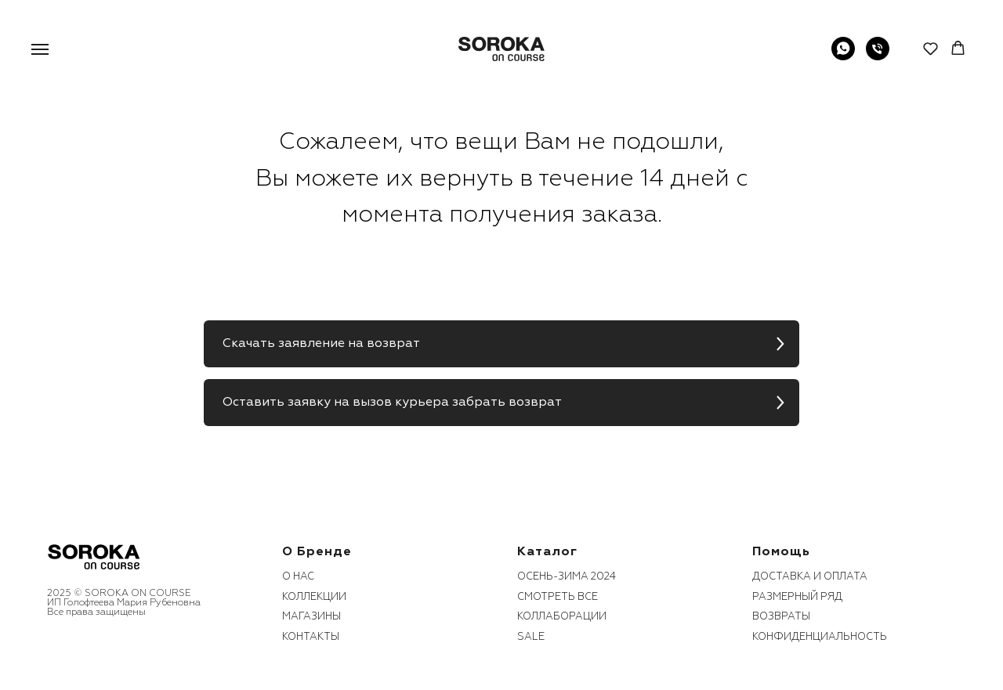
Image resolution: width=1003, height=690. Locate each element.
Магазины (311, 616)
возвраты (781, 616)
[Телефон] (877, 56)
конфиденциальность (819, 636)
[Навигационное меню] (40, 49)
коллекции (314, 597)
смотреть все (557, 597)
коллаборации (562, 616)
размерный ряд (797, 597)
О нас (298, 576)
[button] (930, 48)
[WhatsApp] (843, 56)
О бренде (317, 551)
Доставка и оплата (809, 576)
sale (531, 636)
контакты (310, 636)
